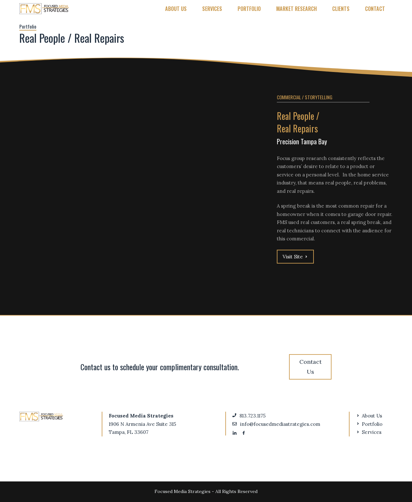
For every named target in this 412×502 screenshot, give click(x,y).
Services (212, 9)
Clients (341, 9)
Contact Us (310, 366)
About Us (176, 9)
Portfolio (249, 9)
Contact (375, 9)
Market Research (296, 9)
